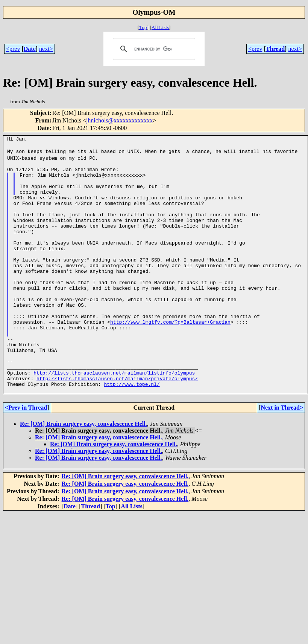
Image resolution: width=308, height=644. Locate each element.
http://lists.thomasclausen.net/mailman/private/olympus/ (117, 424)
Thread (275, 49)
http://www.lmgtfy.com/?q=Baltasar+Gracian (170, 356)
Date (30, 49)
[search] (152, 49)
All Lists (160, 27)
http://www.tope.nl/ (131, 431)
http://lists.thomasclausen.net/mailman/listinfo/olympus (114, 418)
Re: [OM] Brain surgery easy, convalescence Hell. (83, 472)
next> (46, 49)
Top (143, 27)
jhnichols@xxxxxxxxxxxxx (119, 120)
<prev (13, 49)
